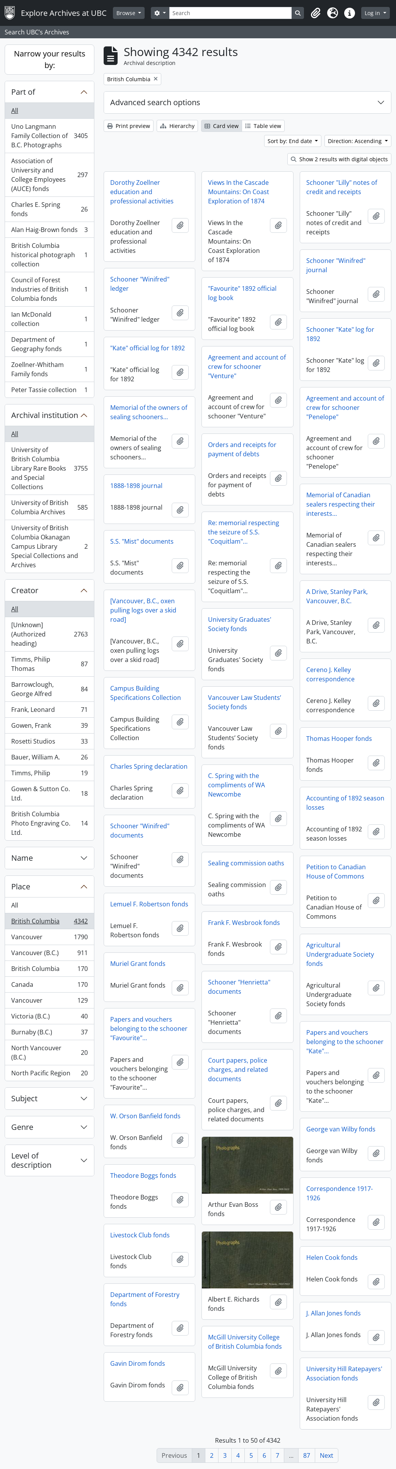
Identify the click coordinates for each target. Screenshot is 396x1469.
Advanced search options (155, 102)
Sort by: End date (291, 141)
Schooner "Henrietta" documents (239, 987)
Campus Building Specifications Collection (145, 693)
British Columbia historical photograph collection (49, 254)
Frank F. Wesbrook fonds (244, 922)
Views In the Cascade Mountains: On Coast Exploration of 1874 (238, 191)
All (14, 110)
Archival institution (44, 415)
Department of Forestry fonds (144, 1299)
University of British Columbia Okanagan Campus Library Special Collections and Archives (49, 546)
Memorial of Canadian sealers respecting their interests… (340, 504)
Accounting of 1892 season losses (345, 803)
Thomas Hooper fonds (339, 738)
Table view (263, 126)
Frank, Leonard (49, 711)
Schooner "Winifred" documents (139, 830)
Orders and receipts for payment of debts (242, 449)
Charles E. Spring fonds (49, 209)
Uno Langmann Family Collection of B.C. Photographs (49, 135)
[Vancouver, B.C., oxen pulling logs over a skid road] (143, 610)
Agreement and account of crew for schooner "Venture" (247, 366)
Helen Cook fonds (332, 1257)
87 (306, 1455)
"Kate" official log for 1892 (147, 348)
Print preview (128, 126)
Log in (373, 13)
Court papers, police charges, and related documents (238, 1069)
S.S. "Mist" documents (142, 541)
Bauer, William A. (49, 758)
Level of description (31, 1160)
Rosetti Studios (49, 743)
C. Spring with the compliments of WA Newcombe (236, 784)
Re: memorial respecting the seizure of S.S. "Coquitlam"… (243, 532)
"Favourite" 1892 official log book (242, 293)
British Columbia (49, 922)
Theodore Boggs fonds (143, 1175)
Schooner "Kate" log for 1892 (340, 334)
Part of (23, 92)
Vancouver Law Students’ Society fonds (244, 702)
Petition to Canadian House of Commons (336, 871)
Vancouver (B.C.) (49, 954)
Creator (24, 590)
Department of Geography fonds (49, 344)
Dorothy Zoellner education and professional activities (142, 191)
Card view (222, 126)
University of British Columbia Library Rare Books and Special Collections (49, 468)
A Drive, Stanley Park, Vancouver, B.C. (337, 596)
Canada (49, 986)
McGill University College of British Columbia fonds (245, 1342)
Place (20, 886)
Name (22, 858)
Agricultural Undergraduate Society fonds (340, 954)
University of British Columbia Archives (49, 507)
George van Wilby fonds (341, 1129)
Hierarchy (177, 126)
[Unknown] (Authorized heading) (49, 634)
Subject (24, 1098)
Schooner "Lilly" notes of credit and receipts (341, 187)
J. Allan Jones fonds (333, 1313)
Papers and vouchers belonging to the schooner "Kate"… (345, 1041)
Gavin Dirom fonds (137, 1363)
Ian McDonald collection (49, 319)
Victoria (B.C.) (49, 1018)
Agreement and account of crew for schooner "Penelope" (345, 407)
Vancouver (49, 938)
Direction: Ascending (355, 141)
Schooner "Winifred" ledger (139, 284)
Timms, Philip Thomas (49, 664)
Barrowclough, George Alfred (49, 689)
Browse (126, 13)
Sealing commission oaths (246, 863)
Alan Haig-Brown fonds (49, 231)
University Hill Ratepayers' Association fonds (344, 1373)
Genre (22, 1127)
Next (326, 1455)
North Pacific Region (49, 1074)
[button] (315, 13)
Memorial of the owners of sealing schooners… (148, 412)
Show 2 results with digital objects (339, 159)
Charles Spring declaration (149, 766)
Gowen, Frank (49, 727)
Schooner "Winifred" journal (335, 265)
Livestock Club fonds (140, 1235)
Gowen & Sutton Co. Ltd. (49, 793)
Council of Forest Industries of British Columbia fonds (49, 289)
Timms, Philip (49, 774)
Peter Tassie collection (49, 391)
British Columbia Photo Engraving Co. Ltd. (49, 823)
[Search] (230, 13)
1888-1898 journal (136, 485)
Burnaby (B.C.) (49, 1033)
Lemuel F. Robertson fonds (149, 904)
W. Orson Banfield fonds (145, 1116)
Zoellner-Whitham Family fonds (49, 369)
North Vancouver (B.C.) (49, 1052)
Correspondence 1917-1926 (339, 1193)
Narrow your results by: (49, 59)
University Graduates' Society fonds (239, 624)
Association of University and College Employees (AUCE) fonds (49, 175)
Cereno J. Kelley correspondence (330, 674)
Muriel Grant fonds (138, 963)
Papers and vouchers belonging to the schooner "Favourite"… (149, 1028)
